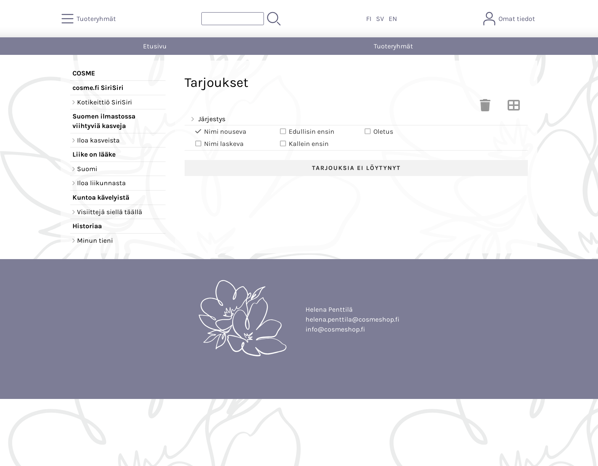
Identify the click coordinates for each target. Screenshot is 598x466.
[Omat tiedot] (509, 19)
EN (393, 18)
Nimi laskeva (219, 144)
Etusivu (155, 46)
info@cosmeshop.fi (335, 329)
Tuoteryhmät (393, 46)
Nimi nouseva (220, 131)
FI (368, 18)
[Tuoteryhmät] (89, 19)
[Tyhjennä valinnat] (485, 107)
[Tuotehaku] (232, 18)
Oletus (378, 131)
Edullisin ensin (306, 131)
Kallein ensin (303, 144)
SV (380, 18)
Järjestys (207, 119)
